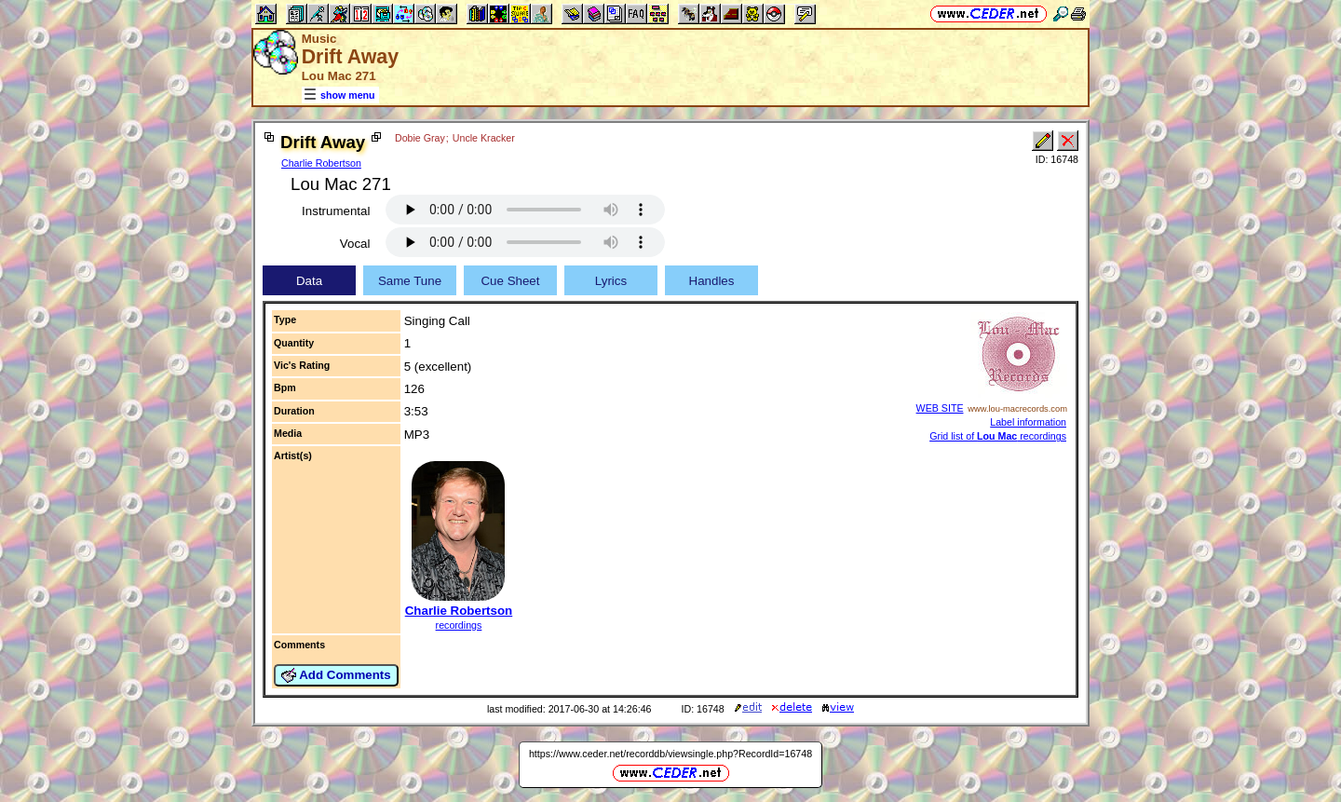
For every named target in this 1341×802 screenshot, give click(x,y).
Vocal (355, 244)
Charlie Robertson (321, 163)
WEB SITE (940, 408)
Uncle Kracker (484, 137)
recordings (459, 625)
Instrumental (336, 211)
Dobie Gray (420, 137)
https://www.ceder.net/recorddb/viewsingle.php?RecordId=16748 (670, 753)
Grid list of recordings (997, 436)
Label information (1028, 422)
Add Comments (336, 675)
